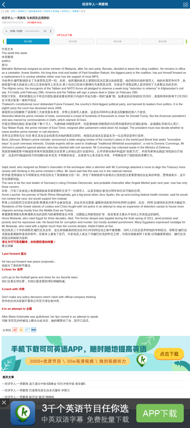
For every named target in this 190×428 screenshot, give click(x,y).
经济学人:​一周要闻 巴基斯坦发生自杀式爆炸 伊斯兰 (37, 390)
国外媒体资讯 (35, 11)
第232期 (73, 41)
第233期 (28, 41)
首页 (13, 11)
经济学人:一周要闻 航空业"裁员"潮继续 (29, 396)
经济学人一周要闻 (70, 11)
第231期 (118, 41)
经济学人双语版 (51, 11)
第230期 (162, 41)
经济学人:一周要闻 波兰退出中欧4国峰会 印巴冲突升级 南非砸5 (45, 383)
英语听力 (22, 11)
